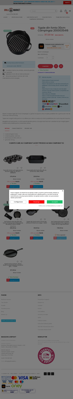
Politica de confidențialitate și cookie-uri (51, 206)
